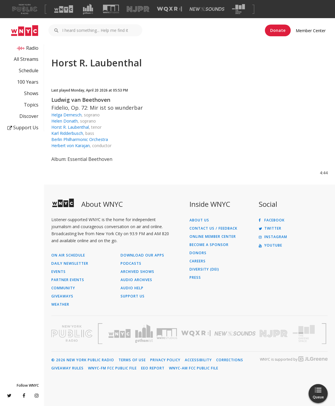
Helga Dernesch (66, 115)
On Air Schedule (68, 255)
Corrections (229, 360)
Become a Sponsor (209, 245)
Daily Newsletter (69, 263)
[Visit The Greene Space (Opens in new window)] (238, 9)
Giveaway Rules (67, 368)
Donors (198, 253)
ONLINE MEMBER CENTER (213, 236)
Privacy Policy (165, 360)
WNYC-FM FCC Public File (112, 368)
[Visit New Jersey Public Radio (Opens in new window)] (274, 333)
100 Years (27, 82)
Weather (60, 304)
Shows (31, 93)
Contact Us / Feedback (213, 228)
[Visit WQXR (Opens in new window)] (169, 9)
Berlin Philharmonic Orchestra (79, 139)
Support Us (22, 127)
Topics (31, 105)
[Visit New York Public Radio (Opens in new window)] (71, 333)
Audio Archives (136, 280)
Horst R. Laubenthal (70, 127)
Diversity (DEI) (204, 269)
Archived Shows (137, 271)
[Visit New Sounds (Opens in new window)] (207, 9)
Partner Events (67, 280)
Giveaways (62, 296)
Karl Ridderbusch (67, 133)
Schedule (28, 70)
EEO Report (153, 368)
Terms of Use (132, 360)
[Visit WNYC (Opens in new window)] (63, 9)
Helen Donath (64, 121)
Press (195, 277)
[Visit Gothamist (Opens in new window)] (88, 9)
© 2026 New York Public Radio (82, 360)
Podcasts (131, 263)
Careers (198, 261)
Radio (32, 48)
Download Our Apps (142, 255)
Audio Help (132, 288)
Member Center (311, 30)
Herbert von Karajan (70, 145)
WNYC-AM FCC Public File (193, 368)
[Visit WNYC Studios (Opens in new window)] (111, 9)
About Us (199, 220)
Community (63, 288)
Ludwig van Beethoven (80, 99)
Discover (28, 116)
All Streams (26, 59)
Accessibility (198, 360)
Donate (277, 30)
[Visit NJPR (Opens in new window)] (138, 9)
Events (58, 271)
